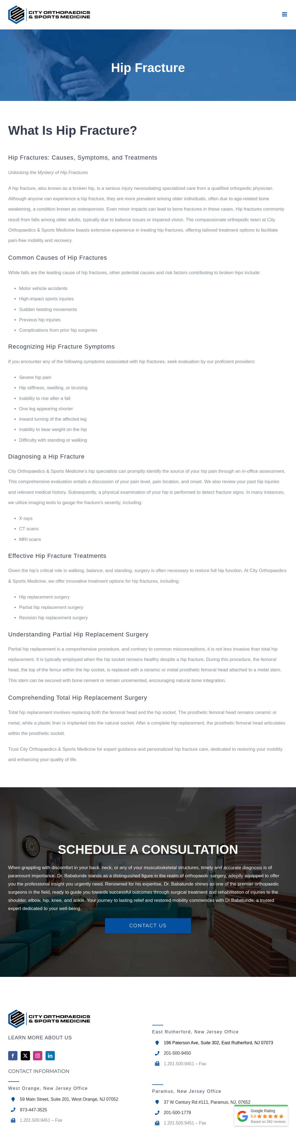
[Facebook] (12, 1055)
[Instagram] (37, 1055)
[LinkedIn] (50, 1055)
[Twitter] (25, 1055)
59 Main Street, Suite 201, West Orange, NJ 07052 (69, 1099)
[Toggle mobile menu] (285, 14)
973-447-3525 (33, 1110)
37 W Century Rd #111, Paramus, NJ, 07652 (207, 1102)
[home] (76, 1019)
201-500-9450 (177, 1053)
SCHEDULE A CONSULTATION (148, 850)
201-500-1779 (177, 1112)
